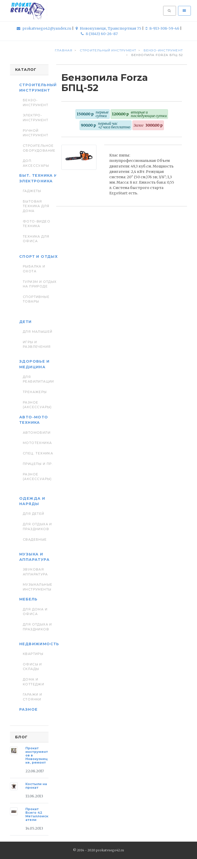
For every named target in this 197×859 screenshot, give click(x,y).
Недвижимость (39, 644)
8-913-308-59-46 (163, 28)
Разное (28, 709)
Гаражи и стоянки (32, 697)
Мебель (28, 599)
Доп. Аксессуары (36, 163)
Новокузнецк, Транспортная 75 (109, 28)
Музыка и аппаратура (34, 557)
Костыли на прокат (36, 785)
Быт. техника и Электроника (38, 178)
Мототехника (37, 443)
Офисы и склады (32, 666)
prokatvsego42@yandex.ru (44, 28)
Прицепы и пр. (38, 464)
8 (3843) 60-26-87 (99, 33)
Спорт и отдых (38, 256)
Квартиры (33, 654)
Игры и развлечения (37, 344)
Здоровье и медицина (34, 364)
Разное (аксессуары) (37, 404)
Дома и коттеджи (33, 681)
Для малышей (38, 331)
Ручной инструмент (35, 133)
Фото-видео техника (36, 223)
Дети (25, 321)
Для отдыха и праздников (37, 526)
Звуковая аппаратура (35, 571)
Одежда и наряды (32, 501)
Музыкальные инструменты (38, 587)
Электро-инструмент (35, 117)
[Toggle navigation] (184, 10)
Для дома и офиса (35, 611)
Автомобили (37, 432)
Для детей (33, 514)
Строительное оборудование (39, 148)
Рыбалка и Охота (34, 268)
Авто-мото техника (33, 420)
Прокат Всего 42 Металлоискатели (36, 814)
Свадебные (35, 539)
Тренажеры (35, 392)
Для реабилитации (38, 379)
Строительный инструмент (38, 88)
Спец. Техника (38, 453)
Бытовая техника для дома (36, 206)
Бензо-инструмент (35, 102)
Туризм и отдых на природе (40, 284)
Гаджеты (32, 191)
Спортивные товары (36, 299)
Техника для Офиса (36, 239)
